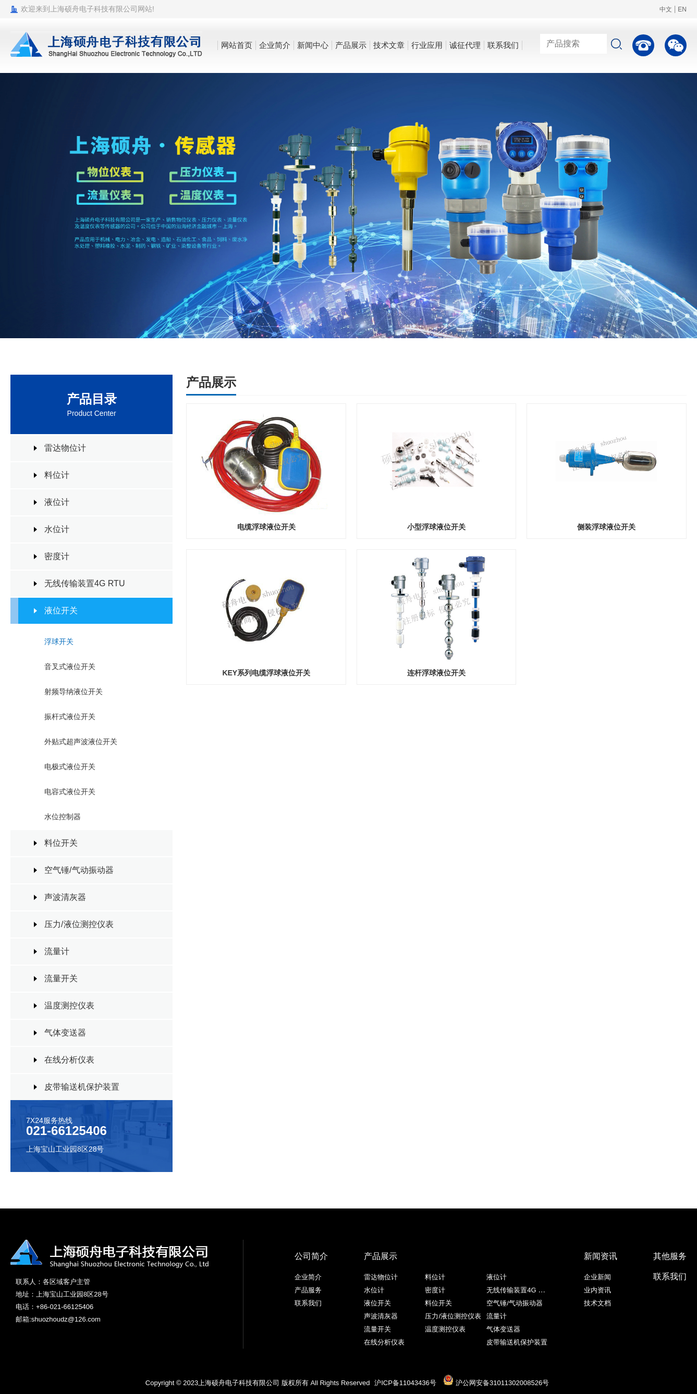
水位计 (56, 529)
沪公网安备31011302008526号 (496, 1383)
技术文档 (597, 1303)
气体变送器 (65, 1032)
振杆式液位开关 (69, 716)
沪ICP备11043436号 (405, 1383)
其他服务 (670, 1256)
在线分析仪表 (69, 1059)
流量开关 (61, 978)
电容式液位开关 (69, 791)
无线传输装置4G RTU (84, 583)
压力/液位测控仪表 (78, 924)
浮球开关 (59, 641)
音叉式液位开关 (69, 666)
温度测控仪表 (69, 1005)
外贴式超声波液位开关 (80, 741)
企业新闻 (597, 1277)
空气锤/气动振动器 (78, 870)
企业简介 (308, 1277)
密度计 (56, 556)
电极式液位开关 (69, 766)
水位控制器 (62, 816)
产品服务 (308, 1290)
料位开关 (61, 842)
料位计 (56, 475)
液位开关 (61, 610)
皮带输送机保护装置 (81, 1086)
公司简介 (311, 1256)
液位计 (56, 502)
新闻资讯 (600, 1256)
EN (682, 9)
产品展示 (380, 1256)
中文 (665, 9)
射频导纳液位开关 (73, 691)
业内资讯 (597, 1290)
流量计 (56, 951)
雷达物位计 (65, 447)
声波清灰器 (65, 897)
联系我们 (308, 1303)
